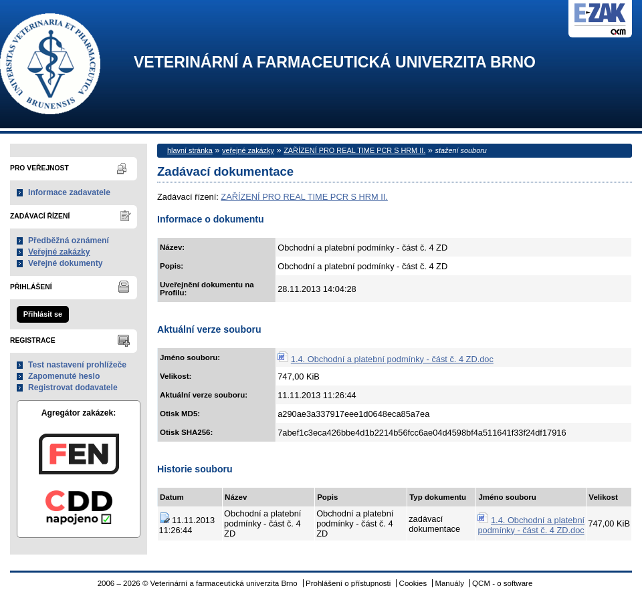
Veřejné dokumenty (65, 263)
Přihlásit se (42, 314)
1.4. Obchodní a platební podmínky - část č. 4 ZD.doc (392, 359)
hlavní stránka (190, 150)
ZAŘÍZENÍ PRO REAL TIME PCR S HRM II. (354, 150)
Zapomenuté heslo (64, 376)
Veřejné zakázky (59, 252)
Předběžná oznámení (68, 240)
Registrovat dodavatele (73, 387)
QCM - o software (502, 583)
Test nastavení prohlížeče (77, 364)
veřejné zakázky (248, 150)
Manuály (449, 583)
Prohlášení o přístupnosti (348, 583)
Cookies (413, 583)
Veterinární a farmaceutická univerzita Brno (335, 62)
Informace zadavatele (69, 192)
